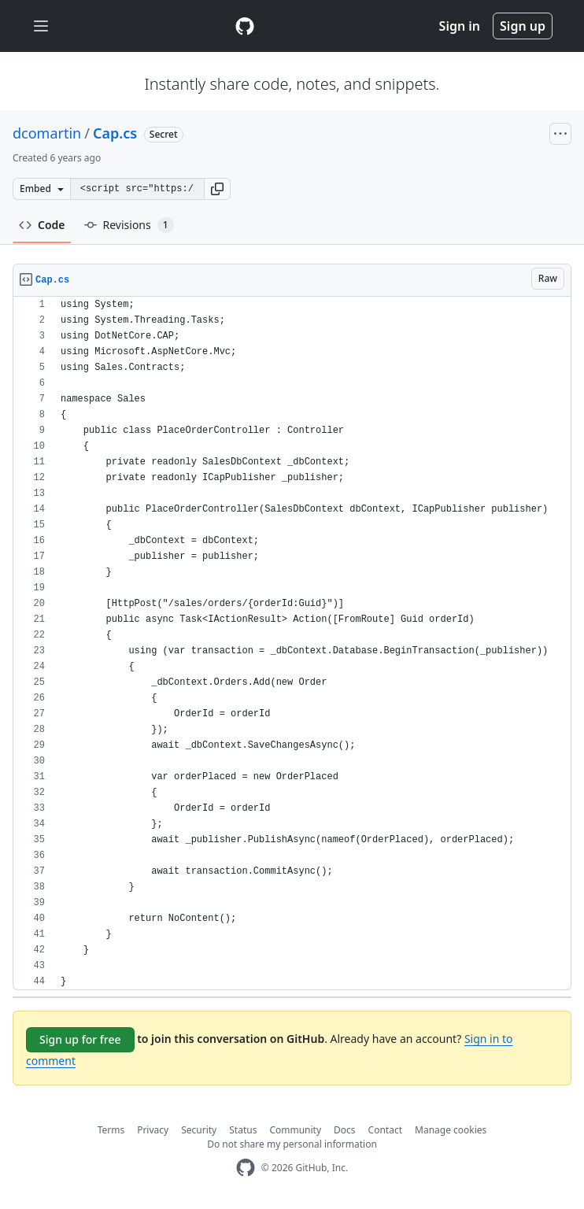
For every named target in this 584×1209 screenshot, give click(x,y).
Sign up (522, 26)
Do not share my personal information (292, 1144)
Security (198, 1130)
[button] (217, 189)
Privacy (152, 1130)
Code (42, 224)
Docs (345, 1130)
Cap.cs (115, 133)
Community (295, 1130)
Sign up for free (80, 1039)
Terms (111, 1130)
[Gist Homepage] (244, 26)
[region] (292, 643)
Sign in (459, 26)
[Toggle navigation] (40, 26)
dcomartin (47, 133)
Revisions (129, 225)
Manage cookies (450, 1130)
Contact (385, 1130)
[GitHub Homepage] (245, 1168)
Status (243, 1130)
